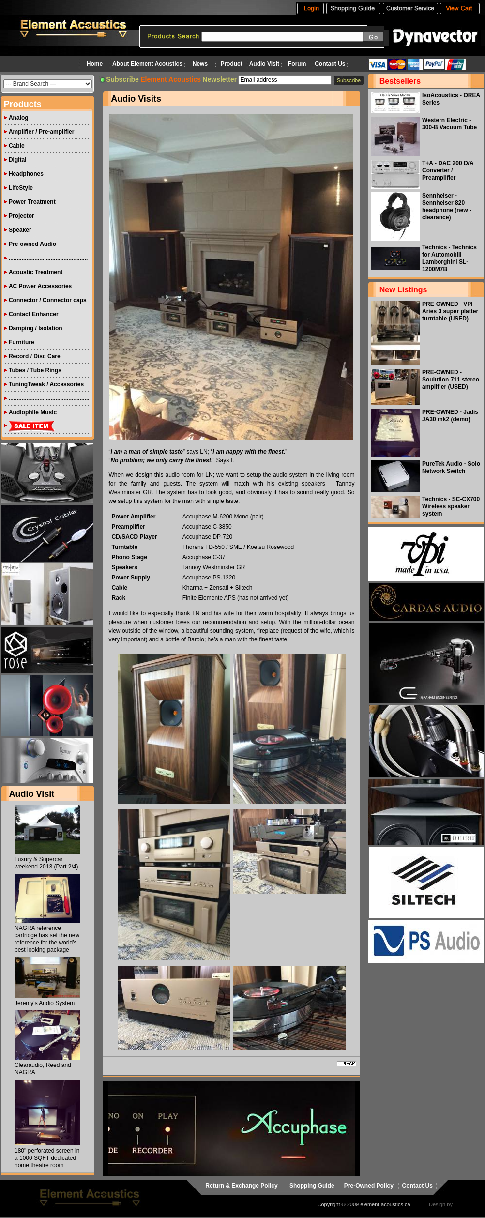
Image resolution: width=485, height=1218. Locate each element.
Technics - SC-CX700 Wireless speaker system (451, 506)
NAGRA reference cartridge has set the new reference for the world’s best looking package (47, 939)
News (200, 64)
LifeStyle (21, 187)
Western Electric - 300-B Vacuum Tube (449, 124)
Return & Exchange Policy (241, 1185)
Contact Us (330, 64)
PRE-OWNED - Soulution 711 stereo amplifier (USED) (450, 379)
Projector (21, 216)
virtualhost (466, 1204)
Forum (297, 64)
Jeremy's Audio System (45, 1003)
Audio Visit (264, 64)
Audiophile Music (33, 412)
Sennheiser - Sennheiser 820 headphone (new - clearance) (446, 206)
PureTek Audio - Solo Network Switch (451, 467)
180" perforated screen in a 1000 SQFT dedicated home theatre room (47, 1158)
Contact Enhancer (34, 314)
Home (95, 64)
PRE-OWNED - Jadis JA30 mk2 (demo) (450, 416)
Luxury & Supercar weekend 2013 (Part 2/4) (46, 863)
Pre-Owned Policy (369, 1185)
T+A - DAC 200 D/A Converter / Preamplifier (447, 170)
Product (231, 64)
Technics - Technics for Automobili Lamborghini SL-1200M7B (449, 258)
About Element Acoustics (147, 64)
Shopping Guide (311, 1185)
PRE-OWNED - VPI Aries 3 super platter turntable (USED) (450, 311)
